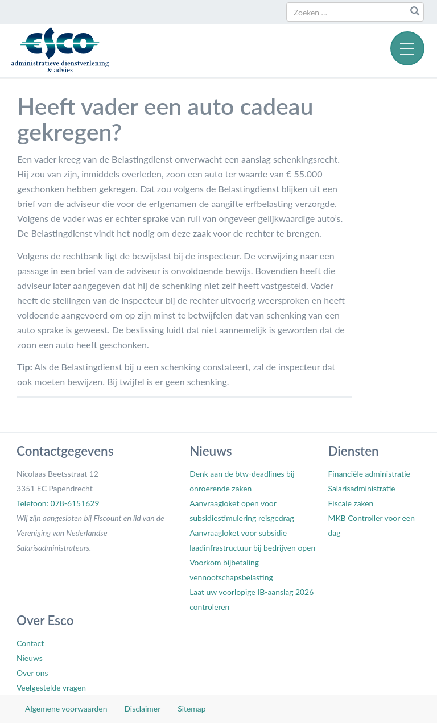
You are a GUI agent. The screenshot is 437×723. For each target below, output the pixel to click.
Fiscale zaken (350, 503)
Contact (30, 643)
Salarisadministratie (361, 488)
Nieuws (30, 658)
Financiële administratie (369, 473)
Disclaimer (142, 708)
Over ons (32, 672)
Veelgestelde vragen (51, 687)
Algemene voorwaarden (66, 708)
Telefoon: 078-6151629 (58, 503)
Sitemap (191, 708)
